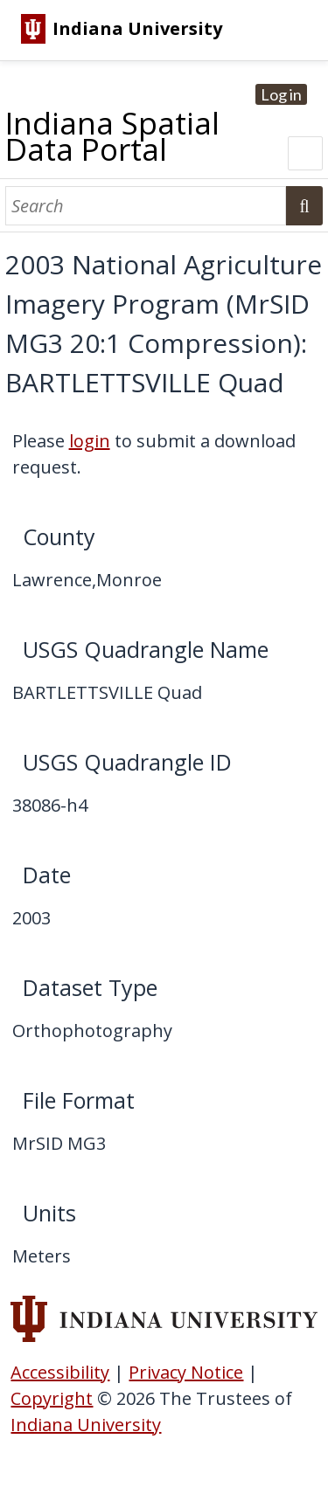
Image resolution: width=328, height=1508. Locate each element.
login (89, 441)
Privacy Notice (186, 1372)
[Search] (145, 205)
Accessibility (59, 1372)
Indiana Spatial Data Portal (112, 135)
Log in (281, 94)
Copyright (51, 1398)
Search (304, 205)
